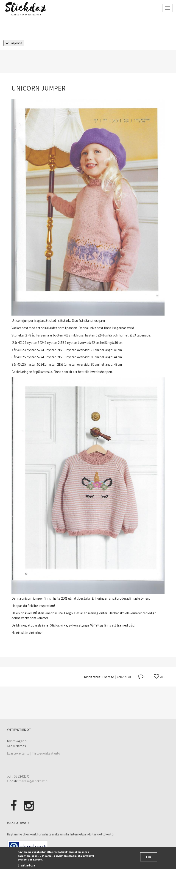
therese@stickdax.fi (32, 781)
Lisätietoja (26, 866)
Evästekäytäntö (18, 753)
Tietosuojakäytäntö (46, 753)
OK (148, 858)
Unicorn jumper (38, 88)
